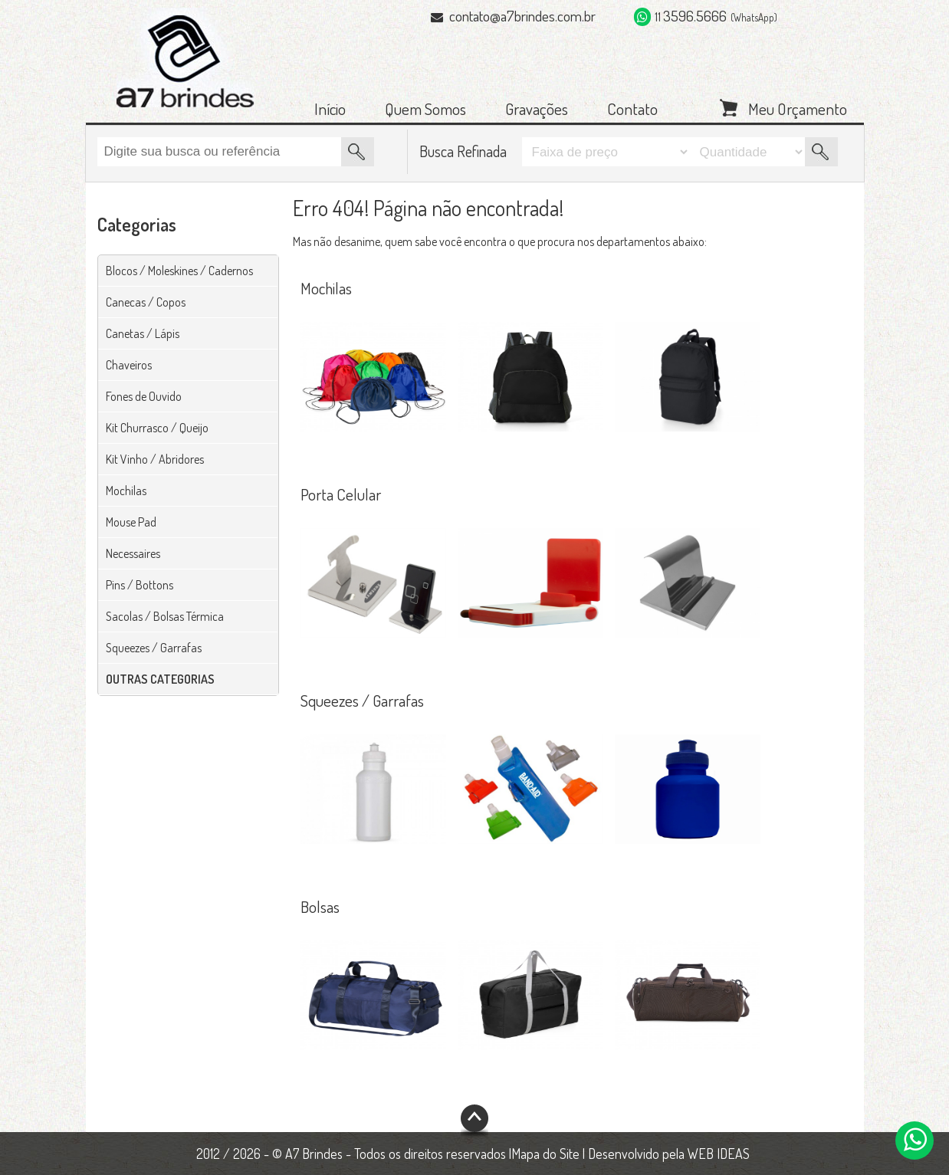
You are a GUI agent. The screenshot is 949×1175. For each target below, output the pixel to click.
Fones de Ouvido (144, 396)
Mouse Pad (131, 522)
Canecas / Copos (146, 302)
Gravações (536, 108)
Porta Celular (340, 494)
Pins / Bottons (139, 584)
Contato (632, 108)
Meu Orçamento (797, 107)
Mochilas (126, 490)
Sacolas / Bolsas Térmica (165, 616)
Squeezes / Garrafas (154, 647)
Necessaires (133, 553)
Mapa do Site (545, 1153)
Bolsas (320, 906)
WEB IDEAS (719, 1153)
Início (330, 108)
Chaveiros (129, 365)
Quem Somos (425, 108)
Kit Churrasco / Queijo (157, 427)
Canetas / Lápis (142, 333)
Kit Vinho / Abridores (155, 459)
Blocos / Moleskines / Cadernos (179, 270)
